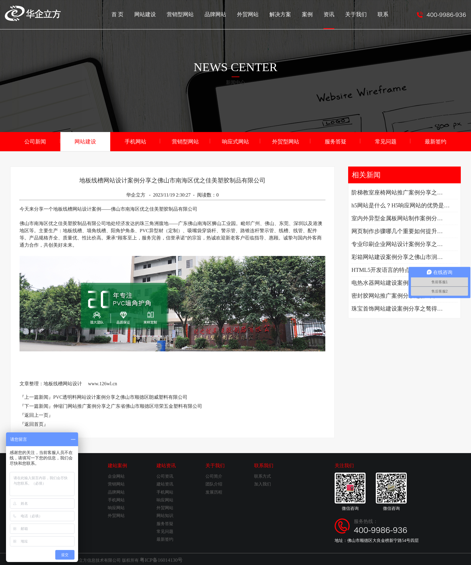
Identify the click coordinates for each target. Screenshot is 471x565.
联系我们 (263, 464)
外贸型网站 (286, 140)
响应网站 (116, 507)
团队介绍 (213, 483)
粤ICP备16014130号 (158, 558)
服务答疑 (335, 140)
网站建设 (165, 13)
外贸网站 (260, 13)
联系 (386, 13)
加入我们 (262, 483)
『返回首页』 (34, 423)
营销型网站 (198, 13)
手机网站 (135, 140)
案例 (316, 13)
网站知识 (164, 514)
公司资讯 (164, 475)
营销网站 (116, 483)
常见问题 (385, 140)
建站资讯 (166, 464)
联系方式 (262, 475)
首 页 (139, 13)
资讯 (336, 19)
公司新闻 (35, 140)
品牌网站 (230, 13)
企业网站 (116, 475)
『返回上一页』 (36, 414)
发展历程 (213, 491)
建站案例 (117, 464)
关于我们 (361, 13)
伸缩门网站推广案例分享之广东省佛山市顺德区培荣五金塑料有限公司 (127, 405)
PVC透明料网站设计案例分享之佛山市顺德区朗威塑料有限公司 (120, 396)
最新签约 (435, 140)
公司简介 (213, 475)
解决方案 (290, 13)
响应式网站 (235, 140)
